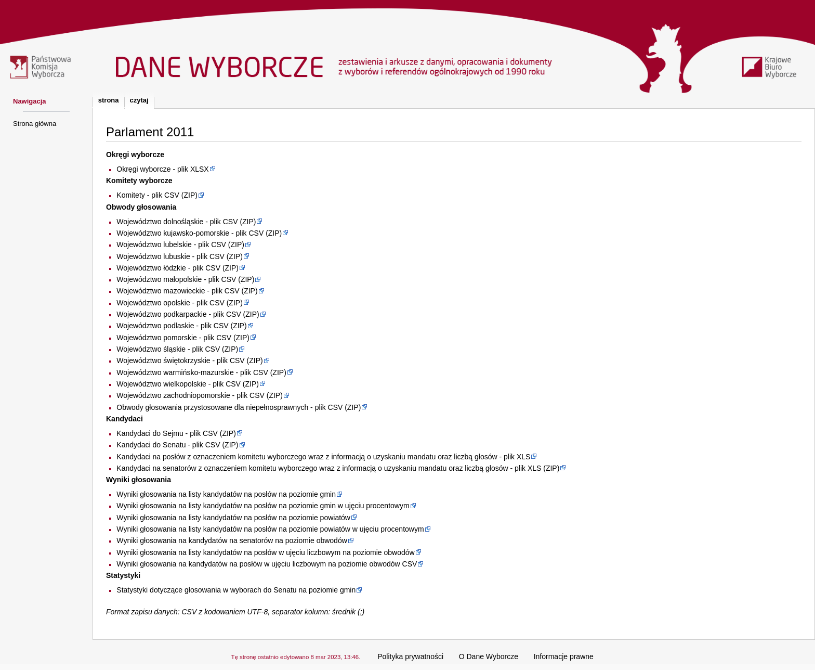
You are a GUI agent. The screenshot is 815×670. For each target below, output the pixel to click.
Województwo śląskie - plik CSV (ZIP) (177, 349)
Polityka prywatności (410, 656)
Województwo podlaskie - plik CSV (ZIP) (181, 325)
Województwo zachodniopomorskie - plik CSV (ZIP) (199, 395)
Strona (108, 100)
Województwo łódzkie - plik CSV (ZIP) (177, 268)
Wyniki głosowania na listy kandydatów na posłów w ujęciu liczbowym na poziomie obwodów (265, 552)
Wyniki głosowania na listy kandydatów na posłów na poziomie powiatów (233, 517)
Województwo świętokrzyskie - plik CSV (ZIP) (189, 360)
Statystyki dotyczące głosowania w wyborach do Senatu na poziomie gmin (236, 590)
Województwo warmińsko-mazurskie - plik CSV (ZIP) (201, 372)
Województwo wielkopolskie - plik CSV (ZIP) (187, 384)
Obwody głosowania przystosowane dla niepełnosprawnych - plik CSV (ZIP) (238, 407)
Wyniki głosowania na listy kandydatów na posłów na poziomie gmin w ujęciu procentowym (262, 505)
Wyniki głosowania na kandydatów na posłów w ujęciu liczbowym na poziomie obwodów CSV (266, 564)
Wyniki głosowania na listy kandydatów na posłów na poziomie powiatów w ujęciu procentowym (270, 529)
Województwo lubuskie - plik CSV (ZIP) (179, 256)
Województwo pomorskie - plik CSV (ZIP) (182, 337)
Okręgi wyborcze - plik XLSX (162, 169)
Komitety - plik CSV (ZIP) (157, 195)
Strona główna (34, 123)
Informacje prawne (564, 656)
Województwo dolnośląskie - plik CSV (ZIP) (186, 221)
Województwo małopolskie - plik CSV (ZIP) (185, 279)
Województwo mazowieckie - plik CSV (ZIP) (186, 291)
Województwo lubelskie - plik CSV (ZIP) (180, 244)
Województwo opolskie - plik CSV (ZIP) (179, 303)
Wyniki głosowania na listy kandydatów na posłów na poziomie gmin (226, 494)
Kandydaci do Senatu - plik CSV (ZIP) (177, 445)
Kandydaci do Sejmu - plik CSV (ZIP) (176, 433)
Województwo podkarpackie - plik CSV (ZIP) (187, 314)
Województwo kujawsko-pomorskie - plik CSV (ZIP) (199, 233)
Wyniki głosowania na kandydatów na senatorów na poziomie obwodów (231, 540)
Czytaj (139, 100)
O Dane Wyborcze (488, 656)
